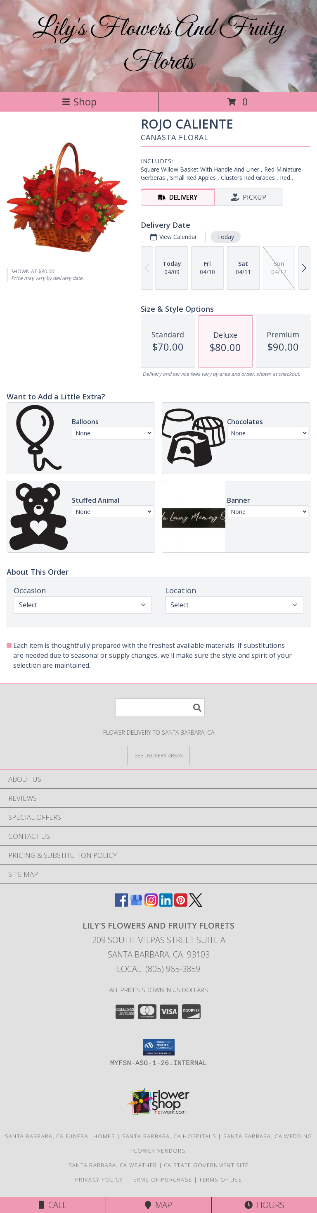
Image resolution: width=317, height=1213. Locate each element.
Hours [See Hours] (264, 1205)
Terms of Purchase (161, 1179)
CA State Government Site (206, 1165)
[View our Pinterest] (180, 904)
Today (225, 237)
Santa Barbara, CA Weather (113, 1165)
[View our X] (195, 904)
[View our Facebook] (121, 904)
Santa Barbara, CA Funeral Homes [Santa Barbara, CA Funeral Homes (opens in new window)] (60, 1136)
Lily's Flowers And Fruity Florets (158, 45)
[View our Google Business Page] (136, 904)
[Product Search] (160, 707)
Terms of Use (220, 1179)
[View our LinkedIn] (166, 904)
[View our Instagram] (151, 904)
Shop (79, 101)
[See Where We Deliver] (158, 755)
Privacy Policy (99, 1179)
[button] (159, 1047)
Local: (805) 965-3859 (158, 968)
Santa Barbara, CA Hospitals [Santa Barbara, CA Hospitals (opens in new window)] (169, 1136)
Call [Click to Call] (52, 1205)
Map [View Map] (158, 1205)
